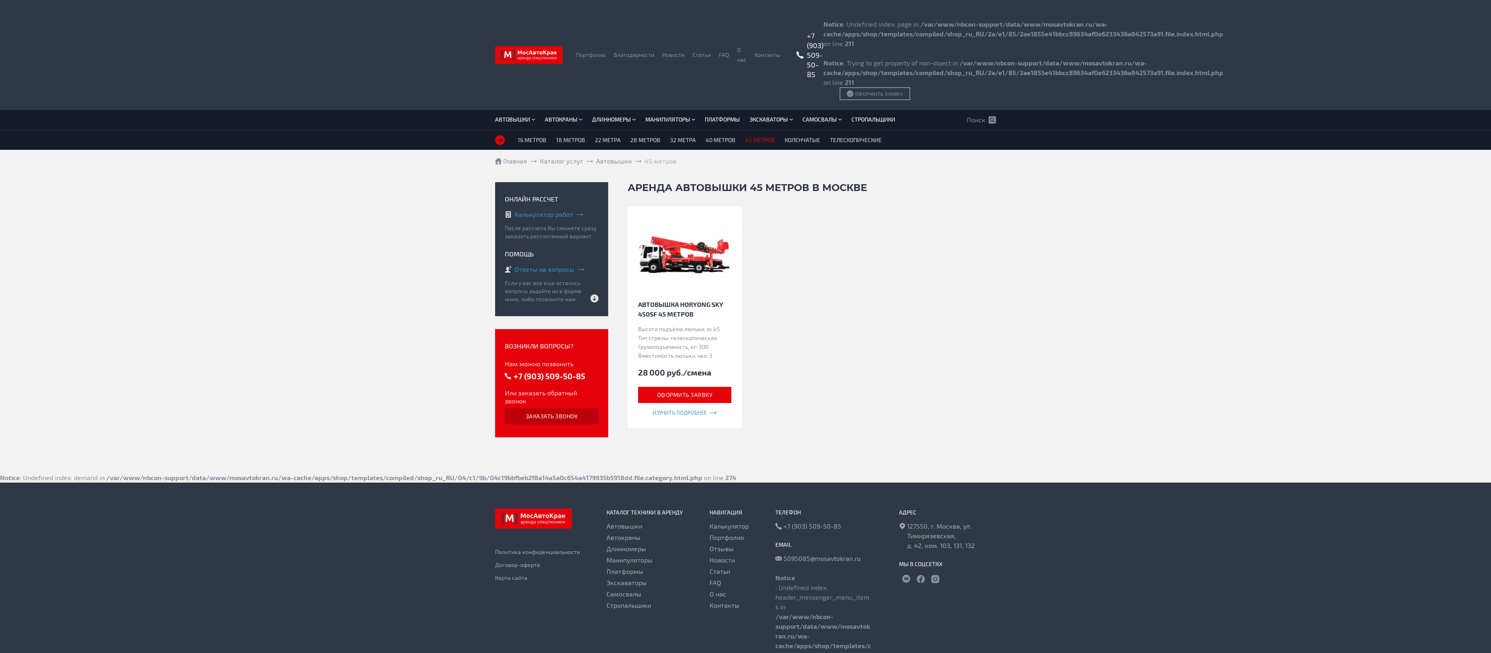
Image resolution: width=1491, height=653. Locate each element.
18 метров (570, 139)
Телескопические (856, 139)
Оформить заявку (685, 394)
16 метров (532, 139)
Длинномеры (614, 119)
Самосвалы (822, 119)
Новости (673, 54)
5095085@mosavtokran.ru (818, 558)
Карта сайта (511, 577)
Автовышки (515, 119)
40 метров (720, 139)
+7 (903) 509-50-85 (815, 55)
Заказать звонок (552, 416)
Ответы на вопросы (544, 269)
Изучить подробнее (684, 413)
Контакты (767, 54)
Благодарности (634, 54)
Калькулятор (729, 526)
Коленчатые (802, 139)
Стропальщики (873, 119)
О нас (741, 54)
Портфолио (591, 54)
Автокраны (563, 119)
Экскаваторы (771, 119)
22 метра (608, 139)
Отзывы (722, 548)
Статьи (702, 54)
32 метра (683, 139)
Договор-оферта (517, 564)
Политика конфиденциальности (537, 551)
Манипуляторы (670, 119)
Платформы (722, 119)
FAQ (724, 54)
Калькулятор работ (544, 214)
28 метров (645, 139)
